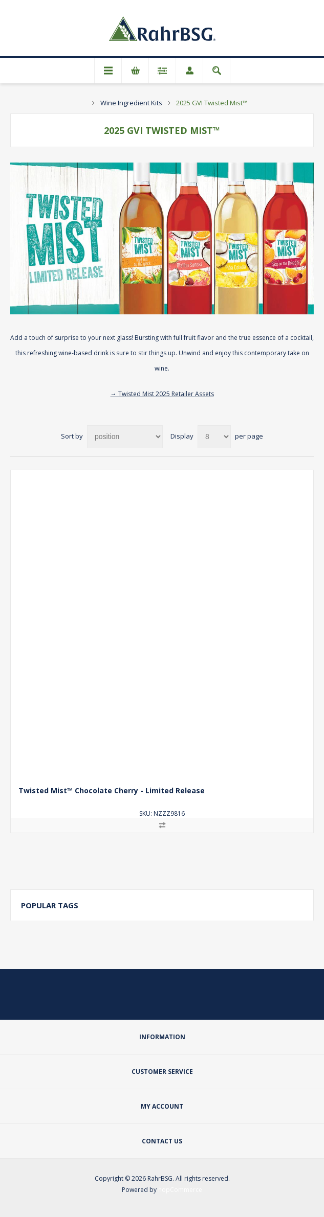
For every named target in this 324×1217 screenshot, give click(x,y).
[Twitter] (137, 1001)
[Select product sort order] (125, 436)
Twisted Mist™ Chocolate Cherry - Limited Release (111, 790)
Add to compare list (162, 825)
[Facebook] (162, 1001)
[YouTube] (187, 1001)
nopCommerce (180, 1189)
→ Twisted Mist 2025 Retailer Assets (162, 393)
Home (81, 103)
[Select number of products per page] (214, 436)
